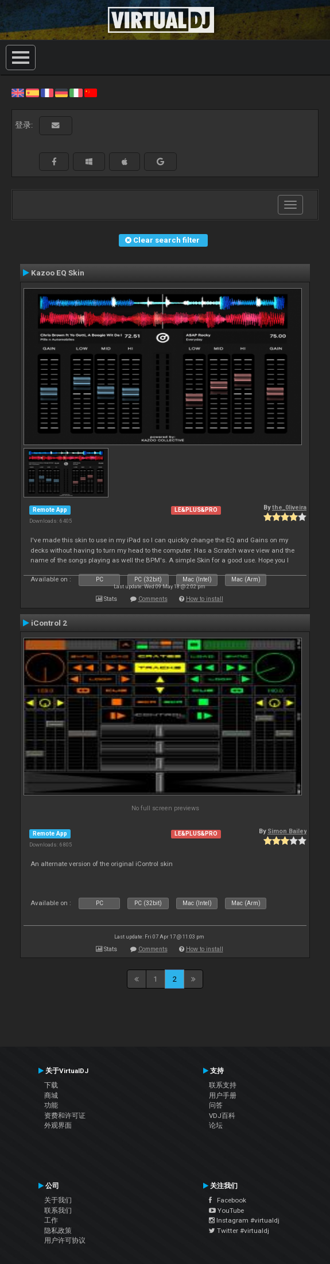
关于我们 (58, 1200)
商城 (51, 1095)
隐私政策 (58, 1231)
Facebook (227, 1200)
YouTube (226, 1210)
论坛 (216, 1125)
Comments (153, 599)
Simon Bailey (286, 831)
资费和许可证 (65, 1116)
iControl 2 (49, 622)
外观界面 (58, 1125)
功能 (51, 1105)
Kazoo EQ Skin (57, 272)
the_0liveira (289, 507)
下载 (51, 1085)
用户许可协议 (65, 1240)
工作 (51, 1220)
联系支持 (222, 1085)
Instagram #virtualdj (244, 1220)
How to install (204, 599)
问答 (216, 1105)
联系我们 (58, 1210)
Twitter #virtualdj (239, 1231)
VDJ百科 (222, 1116)
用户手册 (222, 1095)
